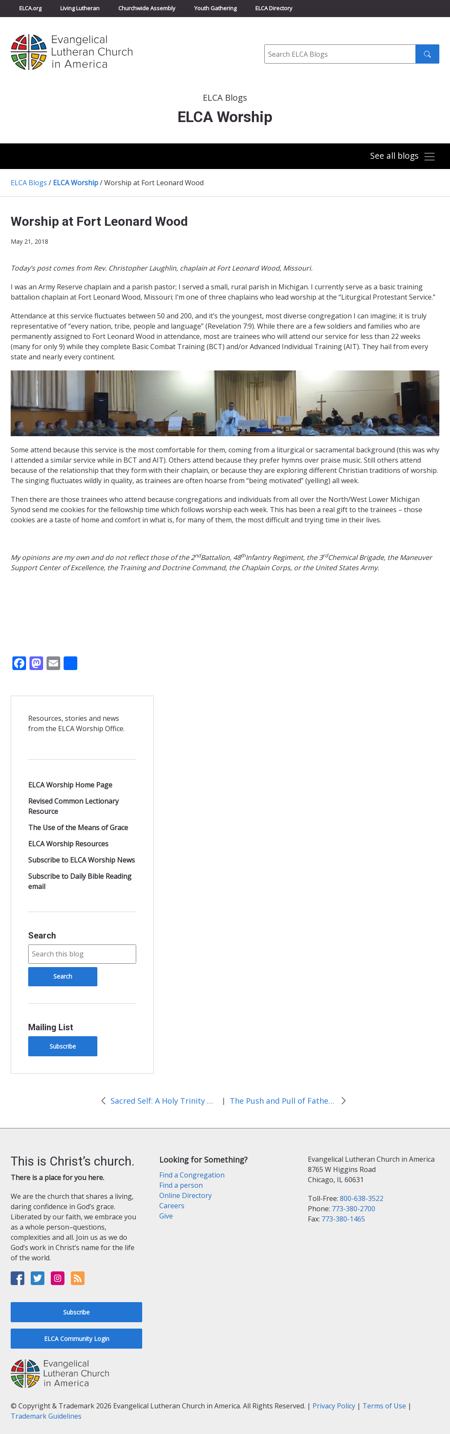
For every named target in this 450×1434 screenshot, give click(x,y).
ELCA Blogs (29, 182)
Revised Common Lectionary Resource (73, 806)
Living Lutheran (79, 8)
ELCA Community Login (76, 1339)
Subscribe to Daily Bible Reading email (79, 881)
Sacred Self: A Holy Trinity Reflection (164, 1101)
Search (42, 935)
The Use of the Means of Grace (78, 827)
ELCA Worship (75, 182)
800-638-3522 (361, 1198)
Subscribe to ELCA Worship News (81, 860)
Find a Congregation (192, 1175)
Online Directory (185, 1195)
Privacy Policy (334, 1406)
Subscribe (63, 1046)
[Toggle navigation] (402, 157)
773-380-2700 (353, 1208)
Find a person (181, 1185)
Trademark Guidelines (46, 1416)
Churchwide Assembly (146, 8)
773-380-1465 (343, 1219)
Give (166, 1216)
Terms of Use (384, 1406)
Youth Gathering (215, 8)
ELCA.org (30, 8)
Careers (171, 1205)
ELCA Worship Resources (68, 843)
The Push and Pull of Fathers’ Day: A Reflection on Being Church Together (283, 1101)
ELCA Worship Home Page (70, 785)
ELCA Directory (273, 8)
